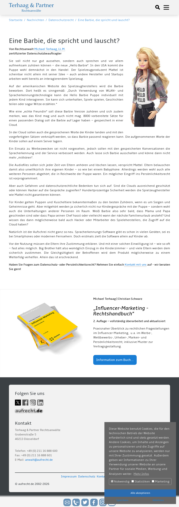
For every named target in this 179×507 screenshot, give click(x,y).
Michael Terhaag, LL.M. (49, 49)
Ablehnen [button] (158, 500)
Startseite (16, 20)
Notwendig (120, 481)
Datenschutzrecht (61, 20)
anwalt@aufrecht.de (39, 460)
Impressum (69, 476)
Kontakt (102, 476)
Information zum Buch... (115, 360)
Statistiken (140, 481)
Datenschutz (86, 476)
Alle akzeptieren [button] (140, 493)
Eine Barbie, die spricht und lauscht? (104, 20)
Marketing (160, 481)
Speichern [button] (122, 500)
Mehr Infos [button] (141, 474)
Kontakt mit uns (135, 265)
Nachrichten (35, 20)
